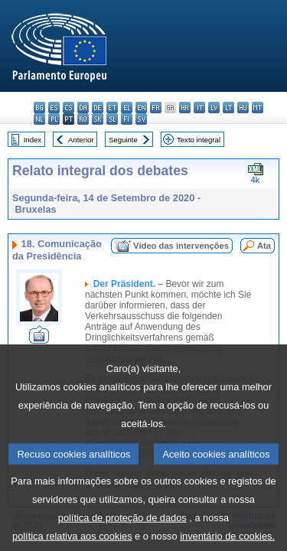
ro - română (83, 119)
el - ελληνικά (126, 107)
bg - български (39, 107)
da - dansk (83, 107)
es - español (54, 107)
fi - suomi (126, 119)
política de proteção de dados (122, 533)
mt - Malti (257, 107)
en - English (141, 107)
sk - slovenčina (97, 119)
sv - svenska (141, 119)
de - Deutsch (97, 107)
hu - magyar (243, 107)
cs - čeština (68, 107)
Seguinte (123, 139)
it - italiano (199, 107)
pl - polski (54, 119)
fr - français (155, 107)
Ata (264, 245)
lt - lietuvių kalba (228, 107)
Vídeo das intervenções (181, 245)
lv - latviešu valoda (214, 107)
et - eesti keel (112, 107)
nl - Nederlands (39, 119)
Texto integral (198, 139)
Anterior (81, 139)
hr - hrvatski (185, 107)
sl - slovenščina (112, 119)
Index (32, 139)
